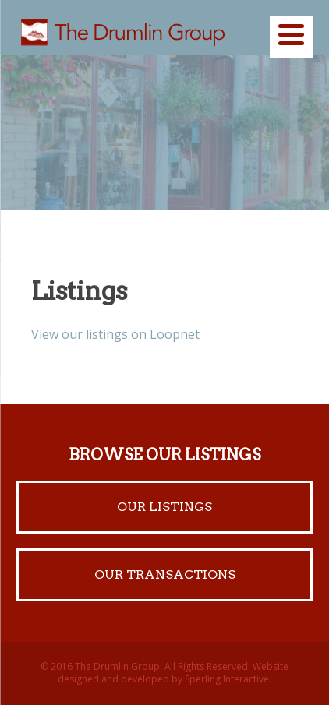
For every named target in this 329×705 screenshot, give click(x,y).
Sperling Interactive (227, 679)
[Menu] (291, 37)
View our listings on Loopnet (115, 334)
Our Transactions (164, 574)
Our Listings (164, 506)
